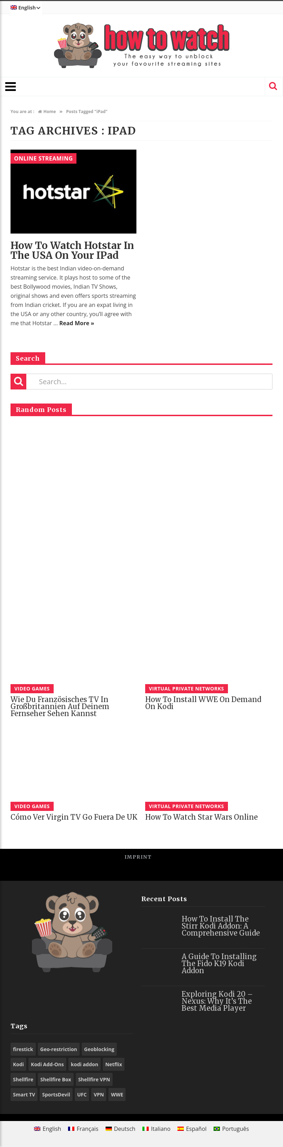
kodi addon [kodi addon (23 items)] (84, 1064)
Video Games (32, 688)
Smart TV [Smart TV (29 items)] (24, 1094)
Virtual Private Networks (186, 688)
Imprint (138, 857)
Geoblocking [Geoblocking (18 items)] (99, 1049)
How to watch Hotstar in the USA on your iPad (72, 250)
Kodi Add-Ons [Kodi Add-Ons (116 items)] (47, 1064)
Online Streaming (43, 158)
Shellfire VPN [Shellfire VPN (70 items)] (94, 1079)
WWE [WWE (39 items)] (117, 1094)
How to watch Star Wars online (201, 817)
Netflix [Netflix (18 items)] (113, 1064)
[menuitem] (26, 7)
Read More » (76, 323)
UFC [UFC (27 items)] (82, 1094)
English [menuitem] (52, 1129)
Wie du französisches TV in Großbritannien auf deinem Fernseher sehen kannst (60, 706)
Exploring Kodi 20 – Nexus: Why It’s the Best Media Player (217, 1001)
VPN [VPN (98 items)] (99, 1094)
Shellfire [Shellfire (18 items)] (23, 1079)
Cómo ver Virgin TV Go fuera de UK (74, 817)
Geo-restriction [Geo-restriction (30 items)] (58, 1049)
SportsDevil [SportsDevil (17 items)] (56, 1094)
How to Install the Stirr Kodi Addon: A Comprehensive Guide (221, 926)
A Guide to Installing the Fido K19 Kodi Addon (219, 963)
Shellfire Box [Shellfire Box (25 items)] (55, 1079)
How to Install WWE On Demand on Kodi (203, 703)
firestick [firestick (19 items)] (23, 1049)
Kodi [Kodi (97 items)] (18, 1064)
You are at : (22, 111)
